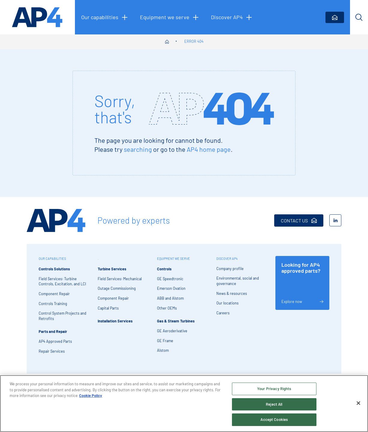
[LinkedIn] (335, 220)
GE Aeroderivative (172, 330)
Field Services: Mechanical (120, 278)
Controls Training (53, 303)
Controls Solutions (54, 268)
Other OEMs (167, 308)
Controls (164, 268)
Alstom (163, 350)
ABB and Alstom (170, 298)
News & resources (231, 293)
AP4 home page (209, 149)
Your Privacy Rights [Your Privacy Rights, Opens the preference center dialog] (274, 390)
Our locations (227, 303)
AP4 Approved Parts (55, 341)
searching (138, 149)
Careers (223, 312)
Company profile (230, 268)
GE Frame (165, 340)
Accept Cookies (274, 421)
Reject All (274, 405)
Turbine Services (112, 268)
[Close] (358, 404)
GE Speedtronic (170, 278)
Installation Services (115, 321)
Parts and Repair (53, 331)
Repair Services (52, 351)
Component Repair (54, 293)
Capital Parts (108, 308)
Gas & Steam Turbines (175, 321)
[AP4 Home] (56, 220)
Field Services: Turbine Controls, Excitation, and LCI (62, 281)
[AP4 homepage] (37, 17)
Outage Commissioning (117, 288)
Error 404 (193, 41)
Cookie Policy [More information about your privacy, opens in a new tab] (90, 397)
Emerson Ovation (171, 288)
